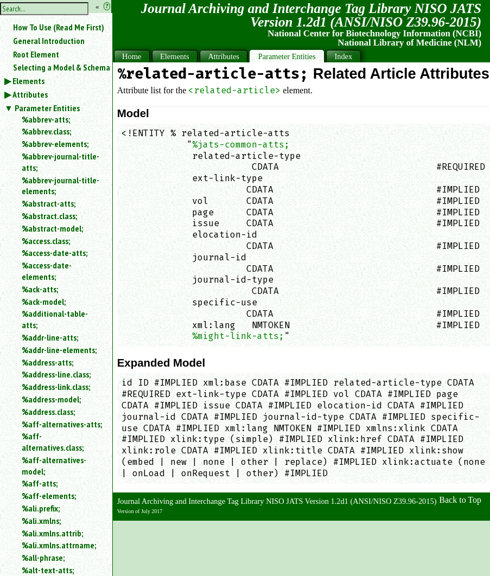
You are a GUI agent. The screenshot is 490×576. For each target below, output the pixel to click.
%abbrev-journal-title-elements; (60, 186)
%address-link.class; (56, 386)
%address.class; (48, 411)
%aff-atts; (40, 483)
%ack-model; (44, 301)
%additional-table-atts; (55, 319)
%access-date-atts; (54, 252)
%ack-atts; (40, 289)
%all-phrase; (43, 557)
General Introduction (49, 40)
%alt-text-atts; (48, 570)
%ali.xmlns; (41, 520)
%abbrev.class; (46, 131)
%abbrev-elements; (55, 143)
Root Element (36, 54)
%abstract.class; (49, 215)
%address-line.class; (56, 374)
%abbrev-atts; (46, 119)
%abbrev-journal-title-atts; (60, 162)
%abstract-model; (52, 228)
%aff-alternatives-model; (54, 466)
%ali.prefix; (41, 508)
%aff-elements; (49, 495)
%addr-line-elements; (59, 349)
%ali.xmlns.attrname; (59, 545)
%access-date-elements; (47, 271)
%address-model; (51, 399)
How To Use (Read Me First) (58, 27)
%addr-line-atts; (50, 337)
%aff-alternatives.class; (53, 442)
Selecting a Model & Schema (61, 67)
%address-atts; (47, 362)
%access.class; (46, 240)
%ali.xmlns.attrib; (52, 533)
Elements (28, 80)
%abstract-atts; (48, 203)
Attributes (30, 94)
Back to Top (460, 499)
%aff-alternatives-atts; (62, 424)
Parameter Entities (47, 108)
